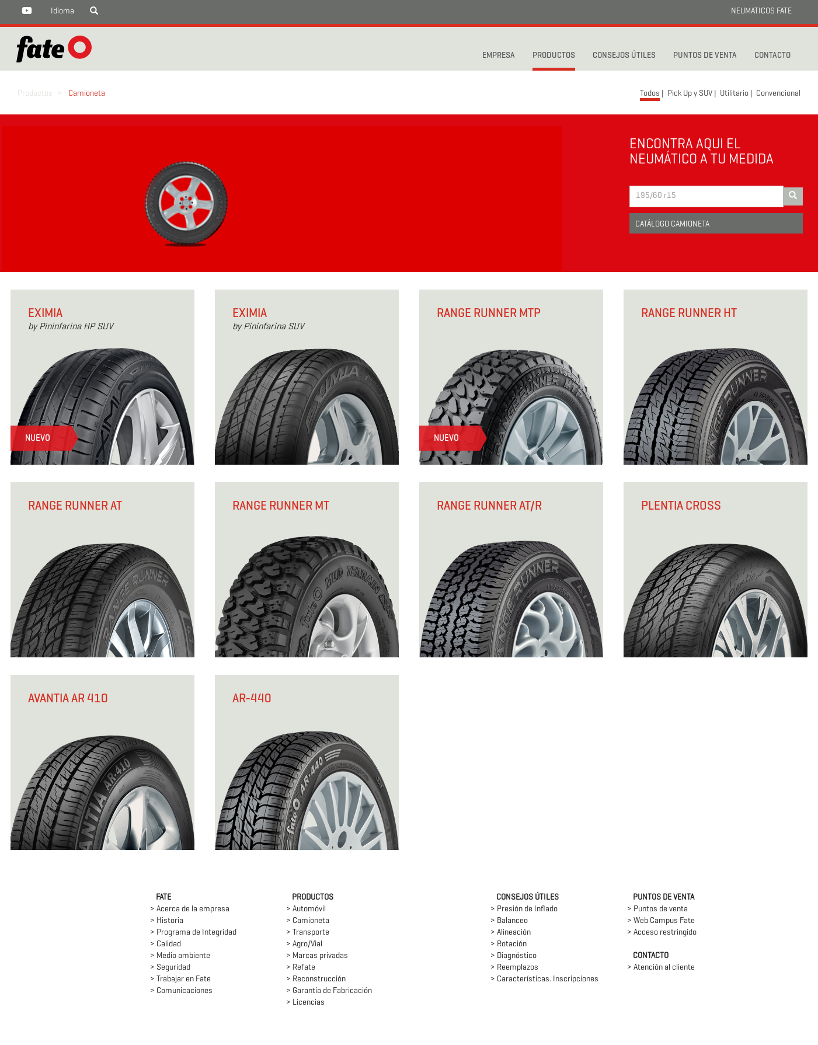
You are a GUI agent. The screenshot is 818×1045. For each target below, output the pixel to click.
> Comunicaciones (181, 991)
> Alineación (510, 932)
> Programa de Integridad (193, 932)
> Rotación (508, 944)
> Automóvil (306, 909)
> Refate (300, 967)
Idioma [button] (62, 11)
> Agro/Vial (304, 944)
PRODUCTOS (553, 55)
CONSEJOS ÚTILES (624, 55)
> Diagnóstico (513, 956)
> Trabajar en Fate (180, 979)
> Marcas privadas (317, 956)
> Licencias (305, 1002)
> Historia (166, 921)
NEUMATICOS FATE (761, 11)
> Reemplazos (514, 967)
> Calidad (165, 944)
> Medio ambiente (180, 956)
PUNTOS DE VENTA (705, 55)
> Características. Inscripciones (544, 979)
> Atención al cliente (661, 967)
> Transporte (307, 932)
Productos (35, 93)
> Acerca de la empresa (189, 909)
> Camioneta (307, 921)
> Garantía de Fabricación (329, 991)
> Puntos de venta (657, 909)
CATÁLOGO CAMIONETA (672, 224)
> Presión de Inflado (524, 909)
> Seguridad (170, 967)
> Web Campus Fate (661, 921)
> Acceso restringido (662, 932)
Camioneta (86, 93)
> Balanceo (509, 921)
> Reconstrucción (316, 979)
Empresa (498, 55)
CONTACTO (772, 55)
